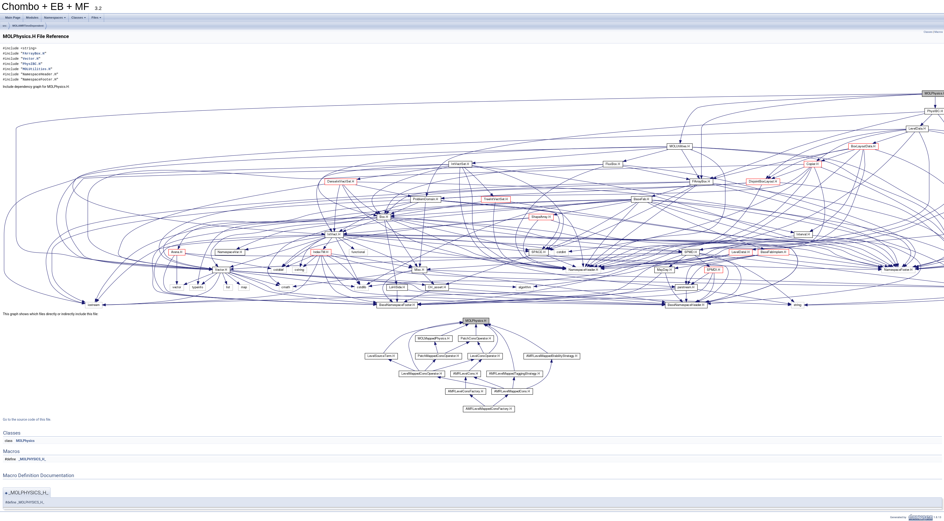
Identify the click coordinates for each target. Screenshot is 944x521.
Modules (32, 17)
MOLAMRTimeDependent (28, 25)
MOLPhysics (25, 441)
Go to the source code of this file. (27, 419)
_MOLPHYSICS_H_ (32, 459)
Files (97, 19)
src (5, 25)
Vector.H (30, 58)
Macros (938, 32)
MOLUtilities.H (37, 69)
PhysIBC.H (32, 64)
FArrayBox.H (33, 53)
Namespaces (55, 19)
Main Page (12, 17)
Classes (79, 19)
